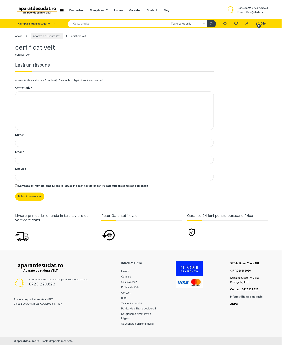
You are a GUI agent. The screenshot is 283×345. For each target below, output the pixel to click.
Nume (20, 134)
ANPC (234, 303)
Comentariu (23, 87)
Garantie (134, 10)
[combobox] (118, 23)
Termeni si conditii (131, 303)
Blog (166, 10)
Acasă (18, 36)
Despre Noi (76, 10)
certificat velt (22, 54)
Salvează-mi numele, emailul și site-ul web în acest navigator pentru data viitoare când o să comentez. (83, 185)
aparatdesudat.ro (28, 340)
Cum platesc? (99, 10)
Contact (152, 10)
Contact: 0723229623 (244, 289)
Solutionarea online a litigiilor (137, 323)
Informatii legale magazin (246, 296)
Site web (20, 168)
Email (19, 151)
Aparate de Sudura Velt (46, 36)
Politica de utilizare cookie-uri (138, 308)
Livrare (118, 10)
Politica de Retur (130, 287)
